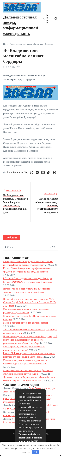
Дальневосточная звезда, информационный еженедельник (20, 25)
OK (35, 452)
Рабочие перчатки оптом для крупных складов (25, 322)
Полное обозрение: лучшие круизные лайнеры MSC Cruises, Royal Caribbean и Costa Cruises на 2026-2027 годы (29, 302)
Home (6, 44)
